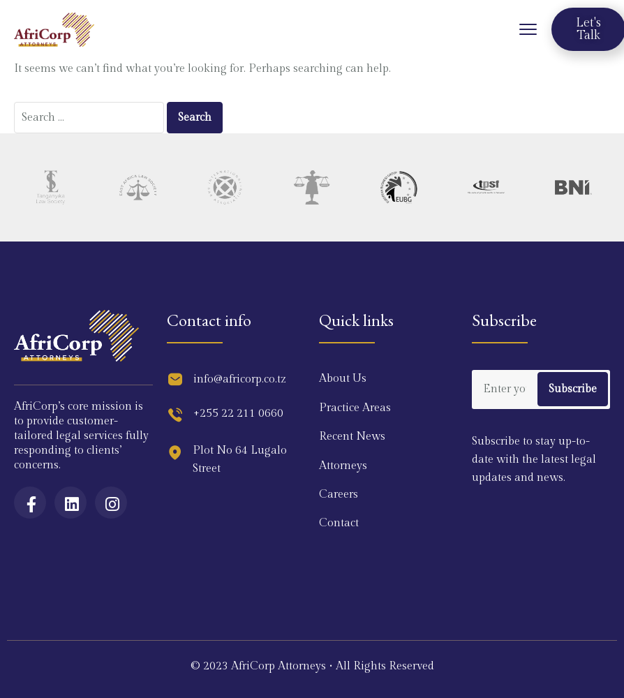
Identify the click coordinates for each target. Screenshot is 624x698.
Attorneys (343, 466)
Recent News (352, 436)
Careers (338, 494)
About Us (342, 378)
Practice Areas (355, 408)
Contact (339, 523)
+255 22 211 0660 (238, 413)
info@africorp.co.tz (239, 379)
